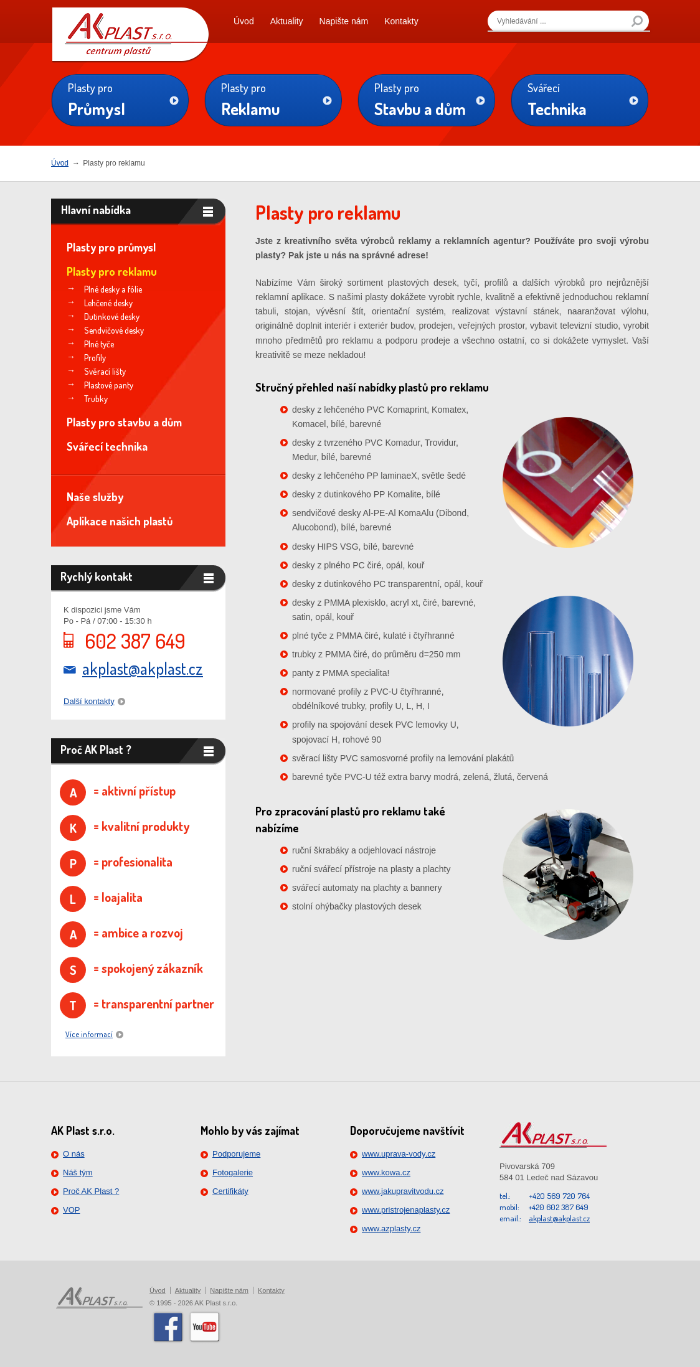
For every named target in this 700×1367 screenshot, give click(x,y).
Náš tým (78, 1172)
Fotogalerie (232, 1172)
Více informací (89, 1034)
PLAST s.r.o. (130, 31)
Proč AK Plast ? (91, 1191)
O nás (74, 1153)
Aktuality (286, 21)
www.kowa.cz (386, 1172)
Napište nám (344, 21)
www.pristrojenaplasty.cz (406, 1209)
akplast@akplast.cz (142, 668)
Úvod (244, 21)
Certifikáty (230, 1191)
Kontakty (401, 21)
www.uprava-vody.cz (398, 1153)
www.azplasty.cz (391, 1228)
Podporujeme (236, 1153)
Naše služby (95, 497)
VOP (71, 1209)
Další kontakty (89, 701)
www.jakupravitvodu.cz (403, 1191)
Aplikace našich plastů (120, 521)
